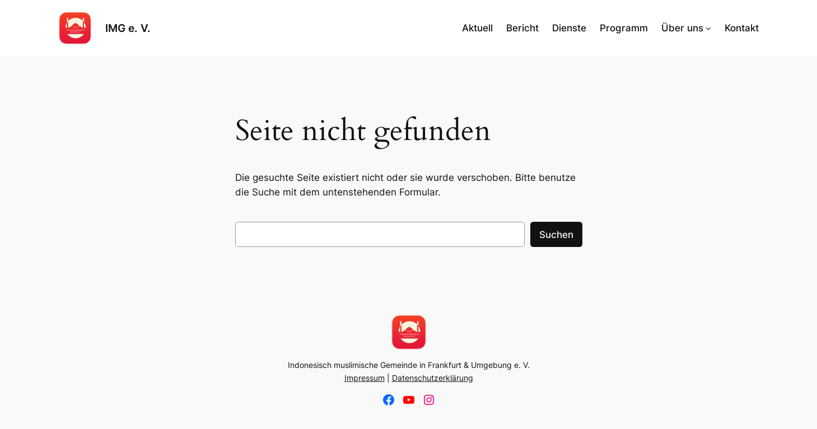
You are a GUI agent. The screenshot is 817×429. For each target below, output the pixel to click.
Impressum (364, 378)
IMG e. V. (128, 28)
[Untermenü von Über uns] (708, 28)
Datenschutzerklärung (432, 378)
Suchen (556, 234)
